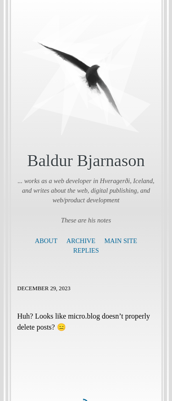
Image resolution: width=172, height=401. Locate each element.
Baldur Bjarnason (85, 160)
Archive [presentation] (81, 240)
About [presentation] (46, 240)
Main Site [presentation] (120, 240)
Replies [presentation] (86, 250)
